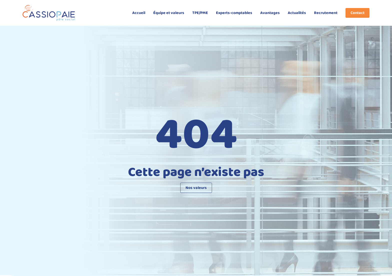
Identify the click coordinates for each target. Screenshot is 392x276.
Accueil (138, 13)
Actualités (297, 13)
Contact (357, 13)
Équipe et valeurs (168, 13)
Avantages (270, 13)
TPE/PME (200, 13)
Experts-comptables (234, 13)
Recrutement (326, 13)
